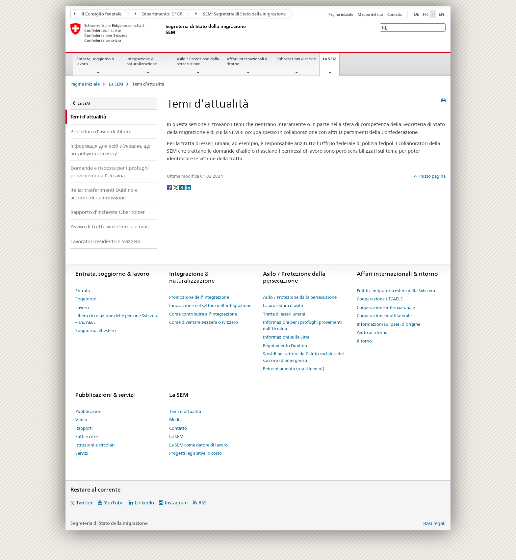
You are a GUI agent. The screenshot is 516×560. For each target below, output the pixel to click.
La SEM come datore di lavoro (198, 444)
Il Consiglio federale (97, 14)
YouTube (113, 502)
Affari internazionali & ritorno (247, 61)
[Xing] (182, 187)
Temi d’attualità (185, 411)
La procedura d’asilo (283, 305)
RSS (202, 502)
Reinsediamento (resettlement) (293, 368)
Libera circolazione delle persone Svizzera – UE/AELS (116, 319)
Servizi (82, 453)
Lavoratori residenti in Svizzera (105, 241)
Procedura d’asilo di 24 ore (100, 131)
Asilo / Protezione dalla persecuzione (197, 61)
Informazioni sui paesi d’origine (388, 324)
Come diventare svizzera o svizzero (203, 322)
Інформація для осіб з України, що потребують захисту (110, 150)
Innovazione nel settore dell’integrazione (210, 305)
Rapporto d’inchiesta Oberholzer (107, 212)
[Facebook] (170, 187)
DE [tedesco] (416, 14)
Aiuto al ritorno (372, 332)
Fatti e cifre (86, 436)
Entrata (82, 290)
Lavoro (82, 307)
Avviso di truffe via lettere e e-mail (109, 226)
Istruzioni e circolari (95, 444)
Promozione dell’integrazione (199, 297)
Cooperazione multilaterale (384, 315)
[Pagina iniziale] (164, 32)
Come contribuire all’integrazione (203, 314)
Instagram (176, 502)
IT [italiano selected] (433, 14)
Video (81, 419)
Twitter (84, 502)
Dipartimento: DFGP (158, 14)
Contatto (394, 14)
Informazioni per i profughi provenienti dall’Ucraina (302, 325)
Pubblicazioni (89, 411)
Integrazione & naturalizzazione (141, 61)
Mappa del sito (370, 14)
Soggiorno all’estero (95, 330)
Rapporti (84, 428)
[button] (385, 28)
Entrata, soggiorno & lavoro (95, 61)
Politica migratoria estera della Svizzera (396, 290)
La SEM (331, 61)
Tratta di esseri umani (284, 314)
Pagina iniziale (340, 14)
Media (175, 419)
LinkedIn (144, 502)
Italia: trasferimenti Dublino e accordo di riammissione (104, 194)
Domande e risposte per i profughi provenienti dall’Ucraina (109, 172)
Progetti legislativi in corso (195, 453)
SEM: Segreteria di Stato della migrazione (240, 14)
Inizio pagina (432, 176)
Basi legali (434, 523)
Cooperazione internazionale (386, 307)
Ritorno (364, 341)
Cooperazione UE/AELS (380, 298)
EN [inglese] (441, 14)
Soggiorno (85, 298)
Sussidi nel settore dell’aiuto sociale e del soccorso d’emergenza (303, 357)
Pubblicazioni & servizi (296, 58)
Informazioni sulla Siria (286, 337)
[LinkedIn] (188, 187)
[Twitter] (176, 187)
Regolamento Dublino (285, 345)
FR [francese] (425, 14)
